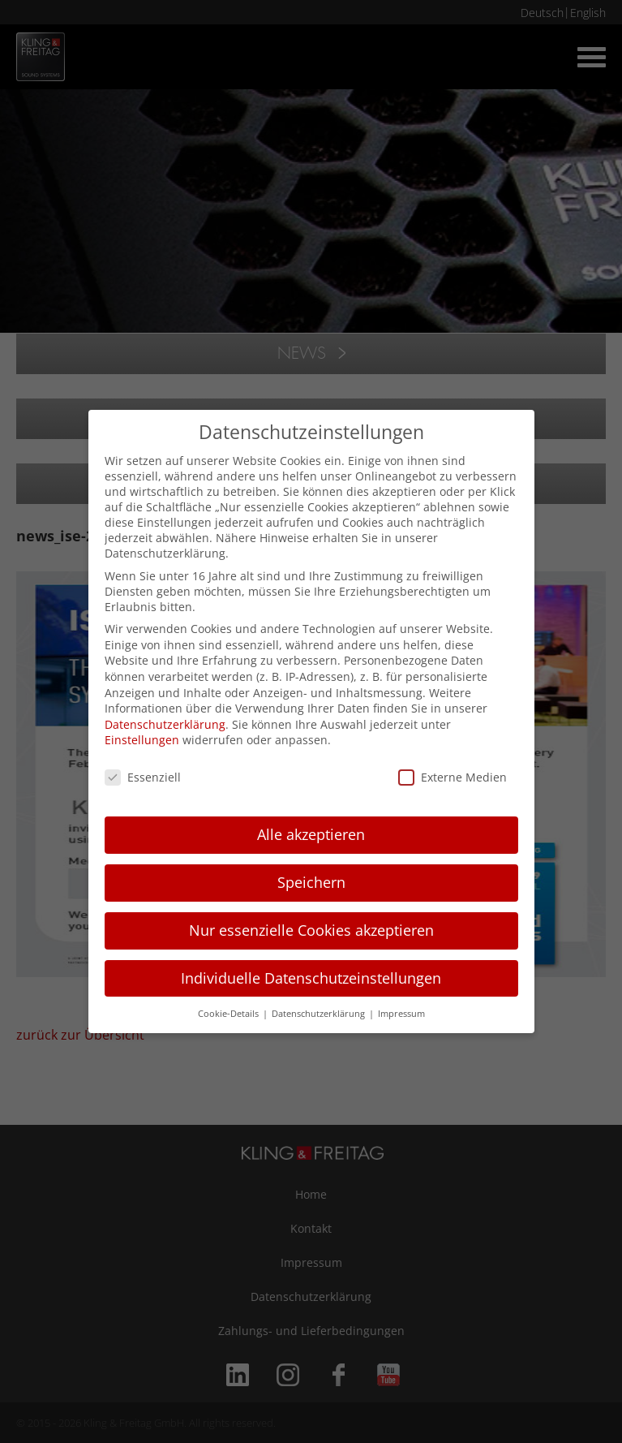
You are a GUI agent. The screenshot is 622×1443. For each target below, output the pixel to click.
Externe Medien (452, 777)
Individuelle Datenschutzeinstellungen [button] (311, 978)
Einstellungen (142, 739)
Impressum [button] (401, 1013)
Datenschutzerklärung (165, 724)
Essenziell (143, 777)
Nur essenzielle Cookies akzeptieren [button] (311, 930)
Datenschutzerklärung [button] (319, 1013)
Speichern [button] (311, 882)
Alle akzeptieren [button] (311, 834)
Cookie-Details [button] (229, 1013)
